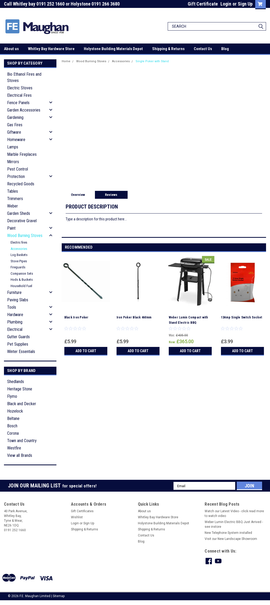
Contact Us (203, 48)
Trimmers (15, 198)
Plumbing (14, 322)
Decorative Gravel (22, 220)
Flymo (12, 396)
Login (225, 4)
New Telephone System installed (228, 533)
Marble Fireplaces (22, 154)
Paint (11, 228)
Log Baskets (19, 255)
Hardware (15, 314)
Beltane (13, 418)
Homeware (16, 139)
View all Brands (19, 455)
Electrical (14, 329)
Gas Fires (14, 124)
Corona (13, 433)
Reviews (111, 195)
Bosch (12, 425)
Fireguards (18, 267)
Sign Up (245, 4)
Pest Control (17, 169)
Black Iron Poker (76, 317)
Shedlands (15, 381)
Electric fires (19, 242)
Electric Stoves (19, 87)
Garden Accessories (23, 110)
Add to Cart (85, 351)
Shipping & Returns (168, 48)
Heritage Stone (19, 388)
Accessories (19, 249)
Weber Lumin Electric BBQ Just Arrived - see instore (234, 524)
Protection (16, 176)
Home (66, 61)
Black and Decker (21, 403)
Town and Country (22, 440)
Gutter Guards (18, 336)
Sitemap (59, 596)
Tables (12, 191)
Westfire (14, 448)
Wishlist (77, 517)
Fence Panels (18, 102)
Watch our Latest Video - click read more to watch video (234, 513)
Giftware (14, 132)
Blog (225, 48)
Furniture (14, 292)
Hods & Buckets (22, 280)
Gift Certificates (82, 511)
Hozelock (15, 411)
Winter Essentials (21, 351)
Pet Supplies (17, 344)
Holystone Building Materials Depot (113, 48)
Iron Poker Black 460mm (134, 317)
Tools (11, 307)
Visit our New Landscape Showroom (231, 539)
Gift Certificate (203, 4)
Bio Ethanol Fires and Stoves (24, 77)
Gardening (15, 117)
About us (11, 48)
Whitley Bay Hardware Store (51, 48)
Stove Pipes (19, 261)
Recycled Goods (20, 183)
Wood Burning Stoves (24, 235)
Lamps (12, 146)
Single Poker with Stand (152, 61)
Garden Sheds (18, 213)
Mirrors (13, 161)
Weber (12, 206)
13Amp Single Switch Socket (241, 317)
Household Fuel (21, 286)
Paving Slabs (17, 299)
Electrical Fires (19, 95)
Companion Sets (22, 273)
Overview (78, 195)
